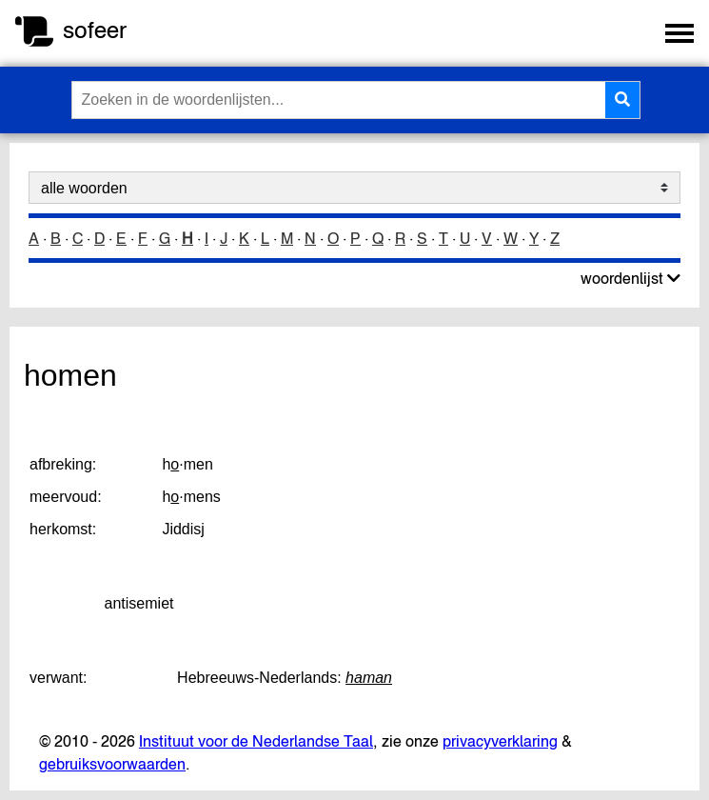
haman (368, 678)
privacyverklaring (500, 740)
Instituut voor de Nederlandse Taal (256, 740)
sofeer (95, 30)
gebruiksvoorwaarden (112, 763)
